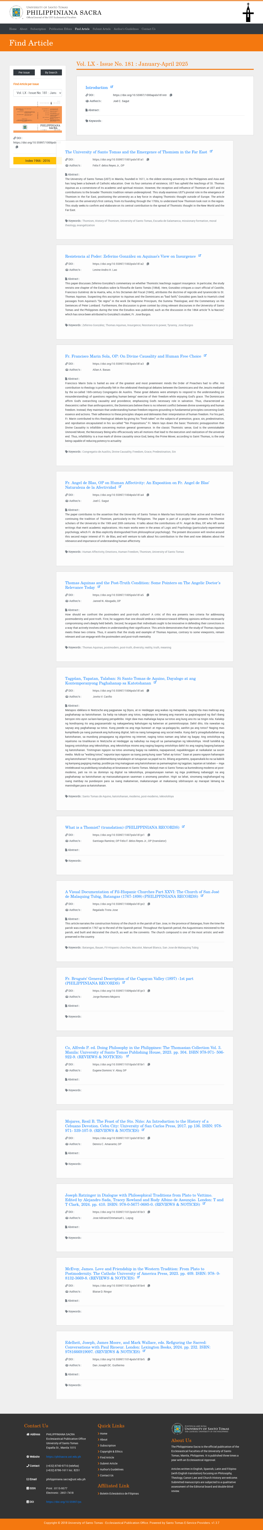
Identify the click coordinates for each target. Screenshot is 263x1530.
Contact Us (148, 29)
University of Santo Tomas (85, 1523)
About (102, 1439)
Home (102, 1433)
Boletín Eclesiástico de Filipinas (118, 1493)
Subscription (107, 1445)
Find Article (82, 29)
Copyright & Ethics (110, 1451)
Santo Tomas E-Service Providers (188, 1523)
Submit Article (102, 29)
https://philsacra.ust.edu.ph (63, 1456)
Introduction (86, 87)
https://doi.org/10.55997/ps (63, 1502)
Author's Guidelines (126, 29)
